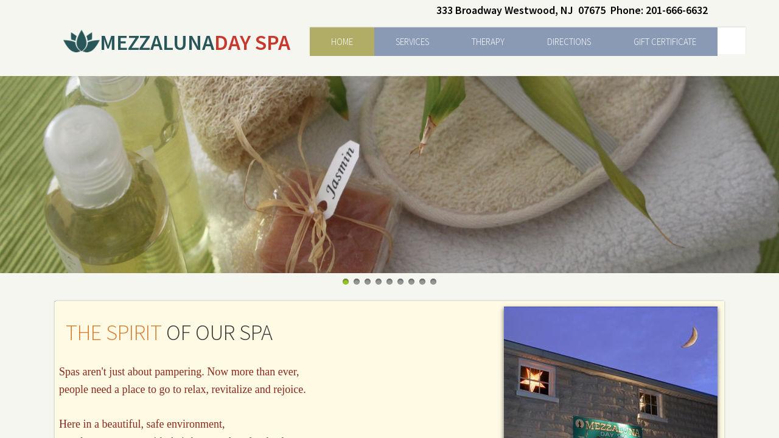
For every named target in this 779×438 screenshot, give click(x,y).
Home (342, 41)
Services (412, 41)
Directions (569, 41)
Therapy (488, 41)
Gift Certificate (665, 41)
